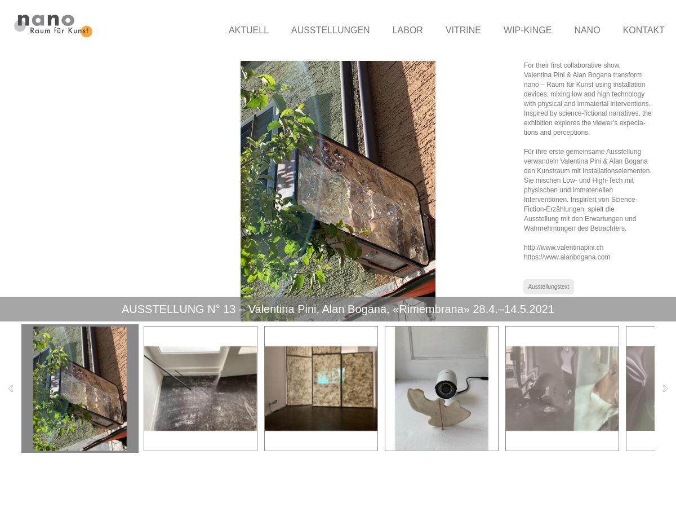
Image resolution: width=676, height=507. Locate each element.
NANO (587, 30)
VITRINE (463, 30)
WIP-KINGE (528, 30)
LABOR (408, 30)
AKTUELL (249, 30)
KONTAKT (644, 30)
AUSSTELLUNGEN (330, 30)
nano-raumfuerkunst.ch (82, 485)
